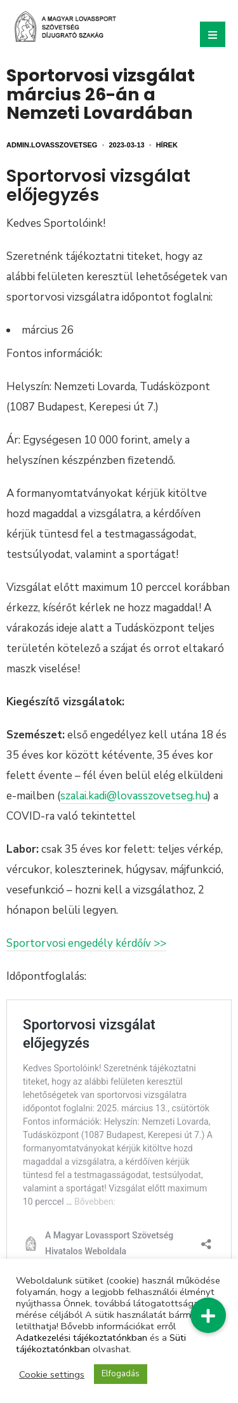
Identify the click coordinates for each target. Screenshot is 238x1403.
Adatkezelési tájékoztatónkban (81, 1337)
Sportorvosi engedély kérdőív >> (86, 943)
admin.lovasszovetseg (51, 145)
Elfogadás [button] (121, 1373)
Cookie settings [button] (51, 1374)
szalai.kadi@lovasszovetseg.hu (134, 796)
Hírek (167, 145)
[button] (208, 1315)
